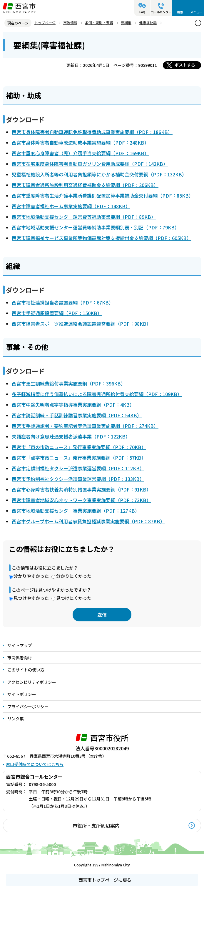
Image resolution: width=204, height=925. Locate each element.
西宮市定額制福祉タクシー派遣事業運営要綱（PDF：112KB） (78, 468)
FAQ (142, 12)
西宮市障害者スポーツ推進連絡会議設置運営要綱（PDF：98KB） (81, 323)
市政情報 (70, 22)
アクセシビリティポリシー (31, 682)
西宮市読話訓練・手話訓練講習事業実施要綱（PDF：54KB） (77, 415)
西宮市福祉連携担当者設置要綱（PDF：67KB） (62, 302)
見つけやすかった (31, 598)
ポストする (185, 65)
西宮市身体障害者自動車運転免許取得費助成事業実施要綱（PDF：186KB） (92, 131)
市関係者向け (19, 658)
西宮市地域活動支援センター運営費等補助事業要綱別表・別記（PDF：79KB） (95, 227)
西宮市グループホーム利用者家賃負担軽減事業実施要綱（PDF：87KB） (88, 521)
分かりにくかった (73, 576)
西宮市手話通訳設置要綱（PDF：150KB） (57, 313)
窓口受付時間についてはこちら (34, 764)
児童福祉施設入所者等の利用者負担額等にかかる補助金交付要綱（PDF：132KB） (99, 174)
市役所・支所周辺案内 (96, 825)
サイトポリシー (21, 694)
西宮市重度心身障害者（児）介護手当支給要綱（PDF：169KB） (80, 153)
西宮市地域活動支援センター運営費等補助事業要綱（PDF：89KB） (84, 216)
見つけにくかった (73, 598)
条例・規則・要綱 (99, 22)
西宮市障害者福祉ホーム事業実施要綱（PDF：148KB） (71, 206)
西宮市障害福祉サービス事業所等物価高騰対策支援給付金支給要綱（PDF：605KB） (101, 237)
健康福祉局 (148, 22)
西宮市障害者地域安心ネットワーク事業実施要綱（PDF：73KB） (81, 500)
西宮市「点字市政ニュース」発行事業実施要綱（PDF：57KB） (79, 457)
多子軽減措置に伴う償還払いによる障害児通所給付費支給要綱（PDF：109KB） (97, 394)
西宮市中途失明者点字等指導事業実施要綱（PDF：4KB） (73, 404)
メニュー (196, 12)
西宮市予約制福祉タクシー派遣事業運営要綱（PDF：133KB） (78, 478)
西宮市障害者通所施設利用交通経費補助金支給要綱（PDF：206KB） (85, 184)
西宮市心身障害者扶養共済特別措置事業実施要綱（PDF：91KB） (81, 489)
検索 (180, 12)
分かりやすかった (31, 576)
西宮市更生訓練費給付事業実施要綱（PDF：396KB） (69, 383)
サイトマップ (19, 645)
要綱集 (126, 22)
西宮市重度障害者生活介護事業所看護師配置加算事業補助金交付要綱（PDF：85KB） (102, 195)
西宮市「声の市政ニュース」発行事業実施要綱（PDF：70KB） (79, 447)
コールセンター (161, 12)
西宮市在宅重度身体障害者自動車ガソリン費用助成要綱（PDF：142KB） (90, 163)
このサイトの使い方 (25, 670)
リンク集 (15, 719)
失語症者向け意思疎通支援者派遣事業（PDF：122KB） (71, 436)
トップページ (45, 22)
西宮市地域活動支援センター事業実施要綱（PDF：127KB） (76, 510)
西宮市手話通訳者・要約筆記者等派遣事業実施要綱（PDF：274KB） (85, 425)
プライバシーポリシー (28, 706)
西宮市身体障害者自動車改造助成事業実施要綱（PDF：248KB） (80, 142)
